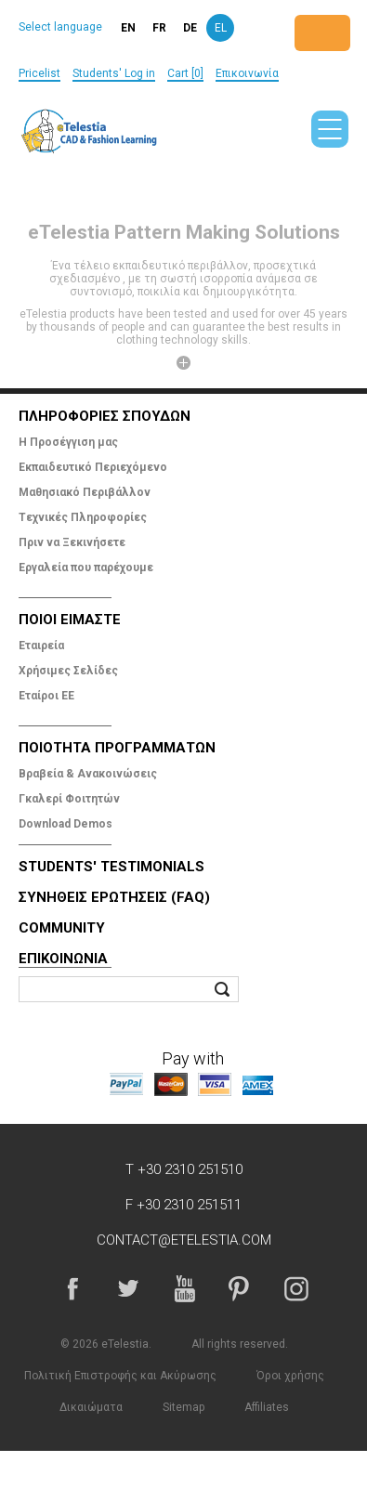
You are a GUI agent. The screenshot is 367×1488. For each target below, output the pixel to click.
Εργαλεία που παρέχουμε (86, 567)
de (190, 27)
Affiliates (266, 1407)
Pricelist (39, 73)
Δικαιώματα (91, 1407)
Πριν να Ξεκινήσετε (72, 542)
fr (159, 27)
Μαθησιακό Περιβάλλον (85, 492)
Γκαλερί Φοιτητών (69, 798)
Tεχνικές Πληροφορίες (83, 517)
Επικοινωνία (247, 73)
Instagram (295, 1288)
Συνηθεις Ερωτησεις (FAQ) (114, 897)
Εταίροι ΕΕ (46, 695)
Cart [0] (185, 73)
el (221, 27)
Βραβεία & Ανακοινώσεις (88, 773)
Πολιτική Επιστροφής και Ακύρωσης (120, 1375)
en (128, 27)
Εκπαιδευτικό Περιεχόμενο (93, 467)
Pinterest (239, 1288)
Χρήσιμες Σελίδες (68, 670)
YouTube (184, 1288)
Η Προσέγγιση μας (68, 442)
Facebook (72, 1288)
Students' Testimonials (111, 866)
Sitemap (183, 1407)
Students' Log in (113, 73)
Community (62, 928)
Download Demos (65, 823)
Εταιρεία (41, 645)
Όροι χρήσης (290, 1375)
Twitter (128, 1288)
